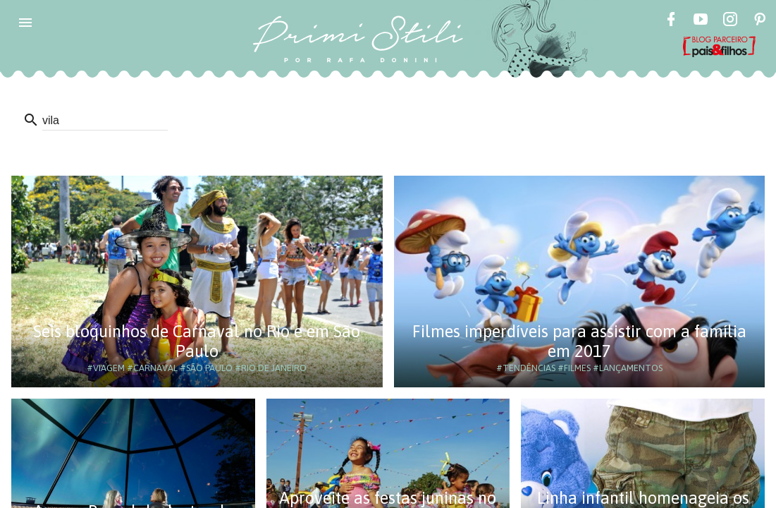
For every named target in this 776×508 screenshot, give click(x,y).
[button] (25, 23)
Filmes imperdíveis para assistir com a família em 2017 (579, 341)
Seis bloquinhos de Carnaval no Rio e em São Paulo (196, 341)
